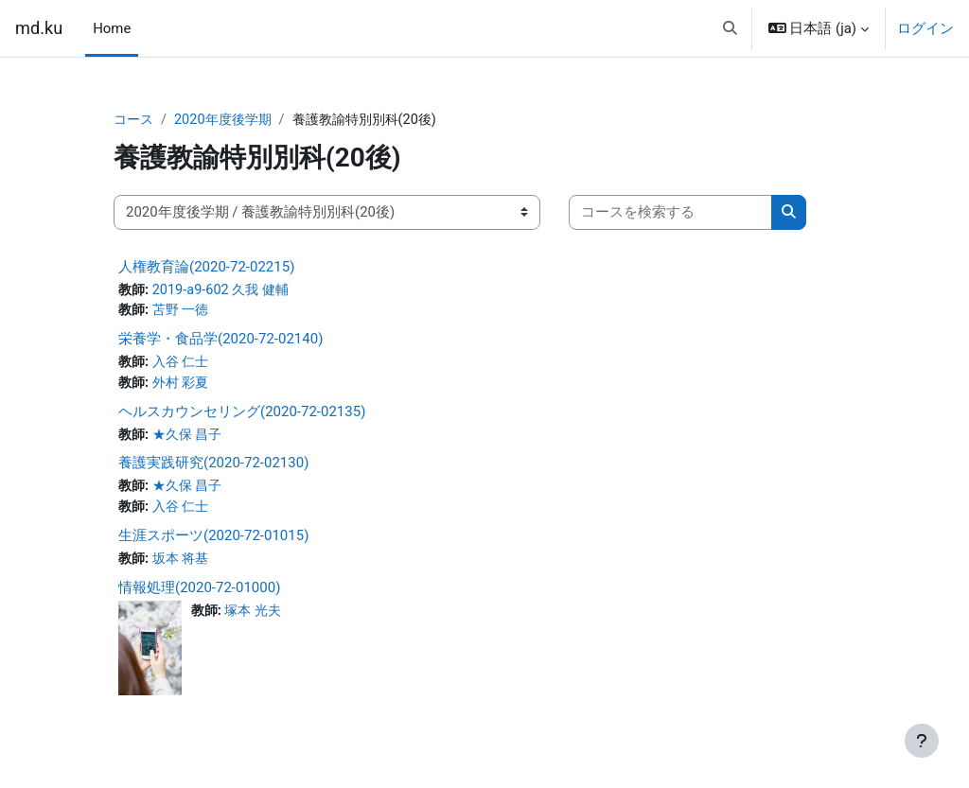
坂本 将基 (184, 563)
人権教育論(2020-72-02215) (206, 266)
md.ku (38, 28)
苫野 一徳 (184, 312)
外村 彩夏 (184, 385)
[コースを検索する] (670, 213)
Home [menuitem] (112, 28)
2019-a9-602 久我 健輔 (225, 290)
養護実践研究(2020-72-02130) (213, 466)
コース (135, 120)
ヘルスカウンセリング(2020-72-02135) (241, 414)
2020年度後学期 (228, 120)
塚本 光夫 (257, 615)
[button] (730, 28)
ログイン (925, 28)
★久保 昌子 (191, 438)
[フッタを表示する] (922, 741)
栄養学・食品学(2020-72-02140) (220, 340)
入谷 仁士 (184, 364)
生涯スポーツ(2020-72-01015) (213, 540)
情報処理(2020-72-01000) (199, 592)
